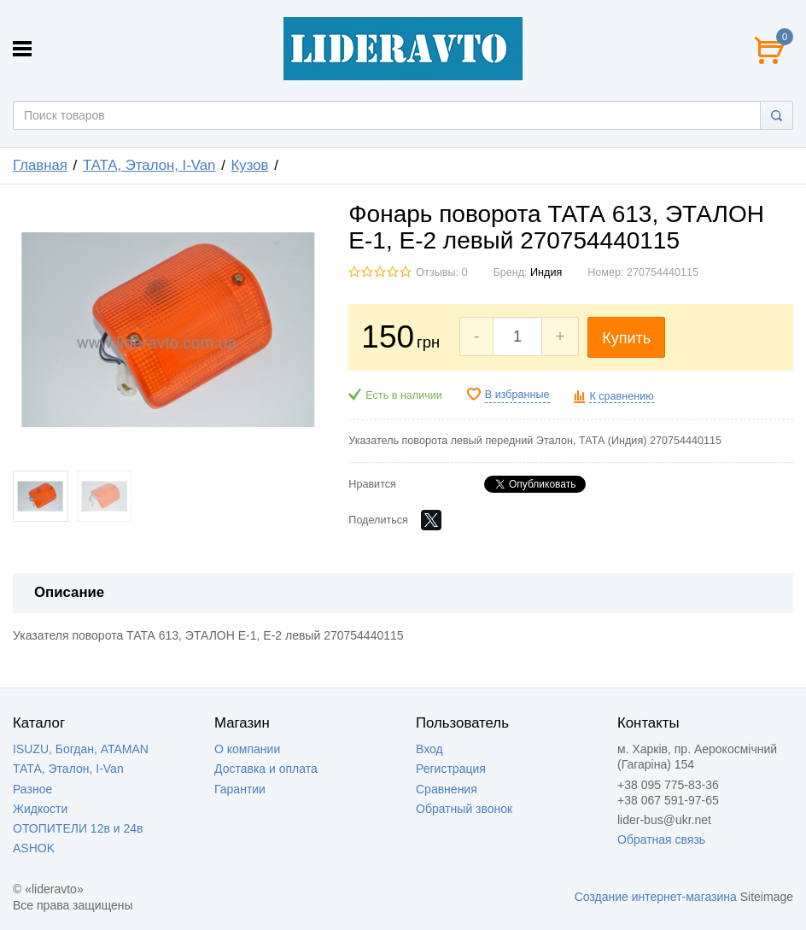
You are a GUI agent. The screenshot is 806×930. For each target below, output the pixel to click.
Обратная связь (661, 839)
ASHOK (34, 848)
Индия (546, 272)
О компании (247, 749)
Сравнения (446, 789)
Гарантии (240, 789)
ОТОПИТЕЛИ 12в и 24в (78, 828)
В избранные (517, 395)
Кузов (250, 165)
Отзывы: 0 (441, 272)
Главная (40, 165)
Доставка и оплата (266, 768)
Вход (429, 749)
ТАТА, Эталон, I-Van (149, 165)
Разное (32, 789)
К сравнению (621, 396)
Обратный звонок (464, 809)
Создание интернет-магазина (656, 897)
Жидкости (40, 809)
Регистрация (451, 768)
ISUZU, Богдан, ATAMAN (81, 749)
